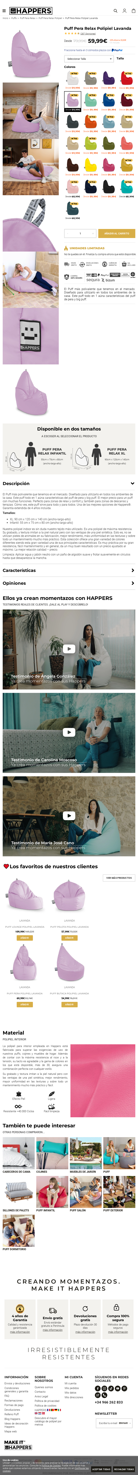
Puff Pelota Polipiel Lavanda (69, 926)
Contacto (40, 1394)
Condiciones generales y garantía (16, 1392)
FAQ (6, 1398)
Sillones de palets (16, 1212)
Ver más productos (119, 878)
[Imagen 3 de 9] (86, 1153)
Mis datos (70, 1394)
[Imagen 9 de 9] (19, 1232)
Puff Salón (78, 1212)
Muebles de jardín (83, 1172)
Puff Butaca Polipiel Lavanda (69, 993)
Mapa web (10, 1433)
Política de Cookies (62, 1465)
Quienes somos (44, 1389)
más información (20, 1334)
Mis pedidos (72, 1390)
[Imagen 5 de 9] (19, 1193)
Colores (69, 67)
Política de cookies (45, 1407)
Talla (120, 58)
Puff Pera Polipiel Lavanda (25, 993)
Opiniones (88, 34)
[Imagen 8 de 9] (119, 1193)
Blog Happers (12, 1421)
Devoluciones (12, 1412)
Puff (106, 1172)
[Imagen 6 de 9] (52, 1193)
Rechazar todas (122, 1469)
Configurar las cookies (21, 1471)
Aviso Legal (41, 1398)
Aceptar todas (97, 1469)
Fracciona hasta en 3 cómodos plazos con (93, 50)
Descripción (16, 483)
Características (19, 570)
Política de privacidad (47, 1403)
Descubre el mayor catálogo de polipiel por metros (48, 1423)
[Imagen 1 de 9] (19, 1153)
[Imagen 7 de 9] (86, 1193)
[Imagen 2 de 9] (52, 1153)
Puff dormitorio (14, 1251)
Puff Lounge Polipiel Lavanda (24, 926)
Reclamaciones (13, 1402)
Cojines (41, 1172)
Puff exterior (113, 1212)
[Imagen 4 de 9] (119, 1153)
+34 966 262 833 (109, 1404)
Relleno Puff (11, 1416)
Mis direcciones (74, 1399)
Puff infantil (45, 1212)
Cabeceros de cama (16, 1172)
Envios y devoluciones (17, 1385)
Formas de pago (14, 1407)
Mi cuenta (70, 1385)
